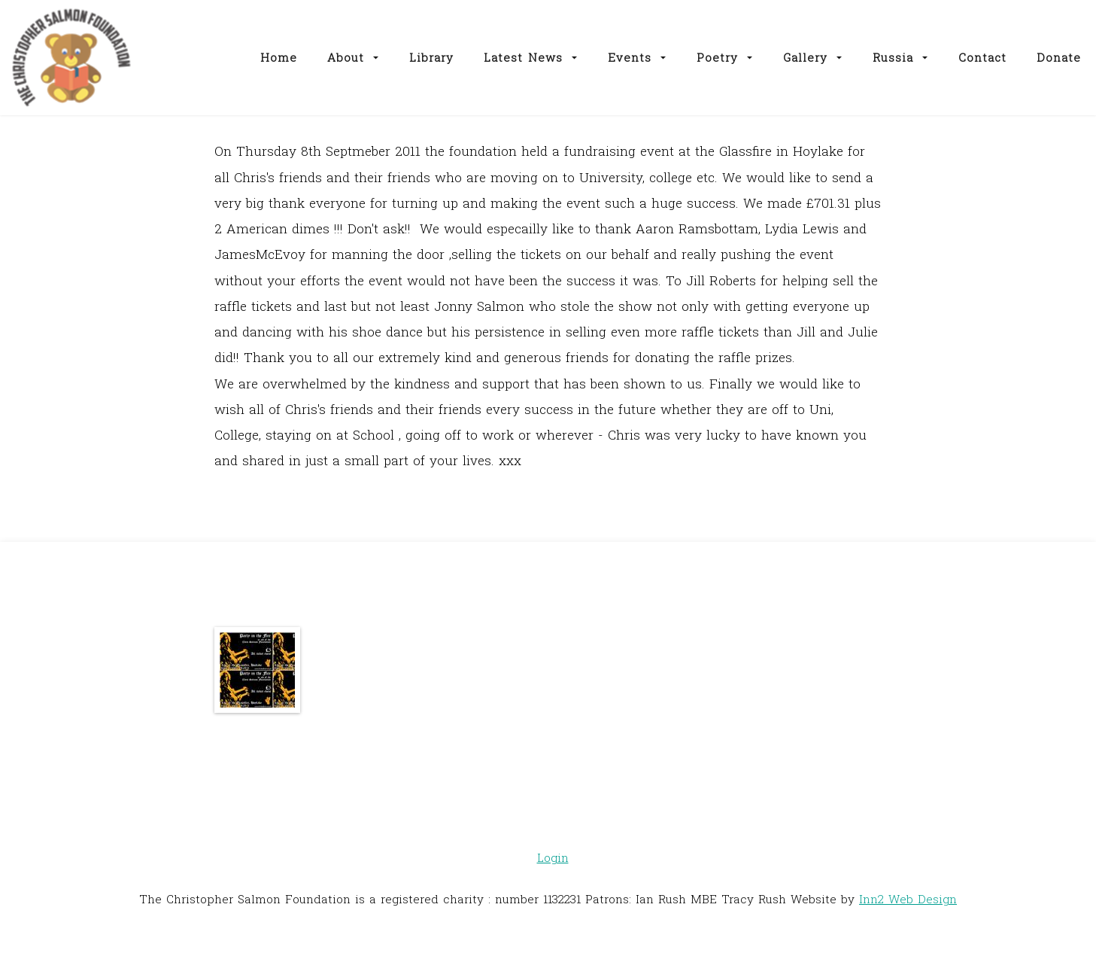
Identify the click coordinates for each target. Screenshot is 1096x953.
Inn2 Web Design (908, 898)
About (353, 57)
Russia (900, 57)
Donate (1059, 57)
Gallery (812, 57)
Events (637, 57)
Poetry (725, 57)
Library (431, 57)
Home (278, 57)
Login (553, 857)
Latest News (531, 57)
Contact (982, 57)
